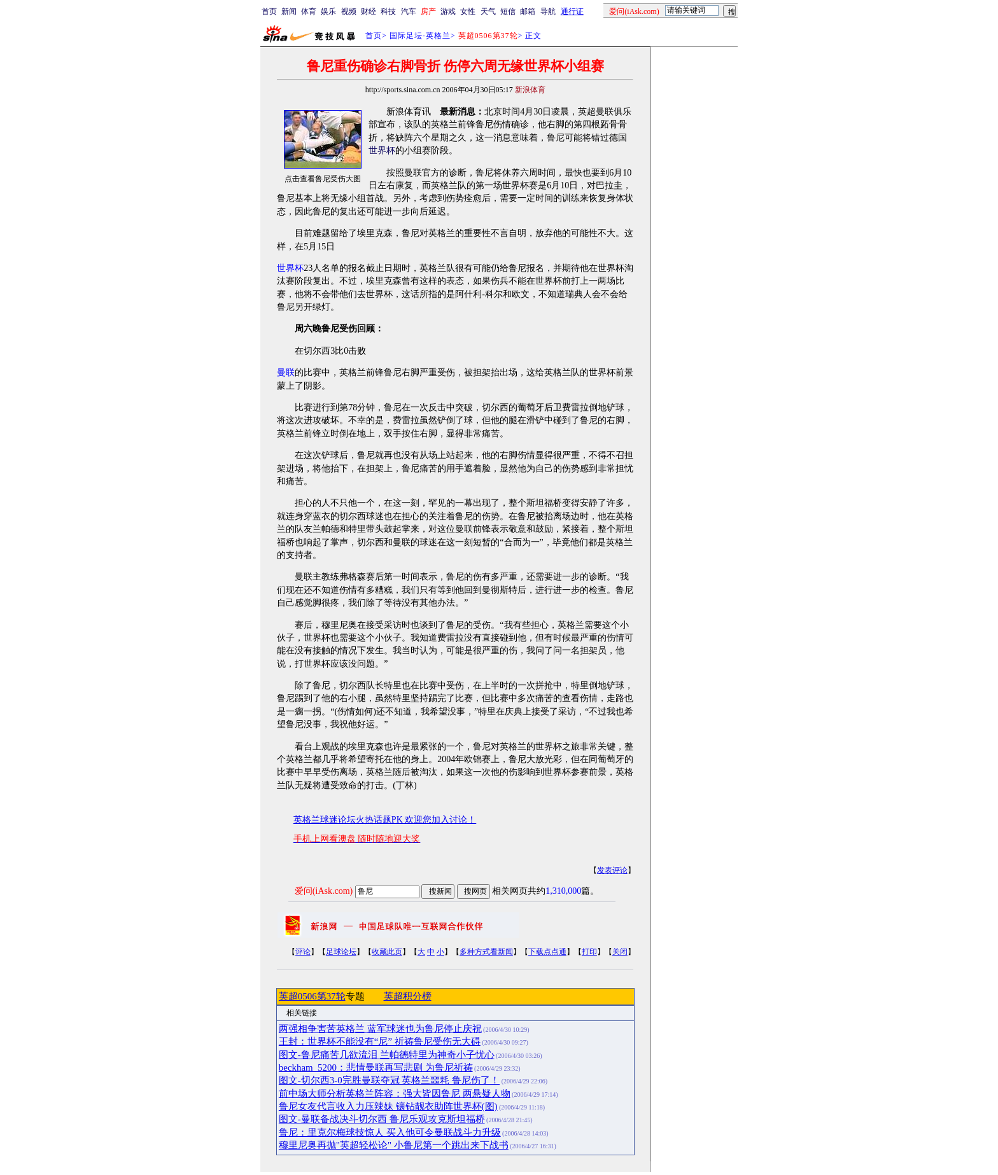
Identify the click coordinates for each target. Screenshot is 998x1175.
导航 (548, 11)
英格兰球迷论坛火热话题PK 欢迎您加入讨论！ (384, 819)
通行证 (572, 11)
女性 (467, 11)
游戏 (448, 11)
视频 (348, 11)
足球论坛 (341, 951)
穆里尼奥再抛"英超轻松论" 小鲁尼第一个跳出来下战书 (394, 1145)
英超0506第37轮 (312, 996)
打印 (589, 951)
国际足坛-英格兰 (420, 35)
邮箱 (527, 11)
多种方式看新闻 (486, 951)
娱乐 (328, 11)
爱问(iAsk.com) (324, 891)
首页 (269, 11)
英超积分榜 (408, 996)
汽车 (408, 11)
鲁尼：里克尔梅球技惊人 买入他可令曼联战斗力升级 (390, 1132)
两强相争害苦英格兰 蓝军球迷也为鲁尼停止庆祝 (380, 1029)
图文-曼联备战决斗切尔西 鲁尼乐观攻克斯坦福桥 (382, 1119)
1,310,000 (563, 891)
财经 (368, 11)
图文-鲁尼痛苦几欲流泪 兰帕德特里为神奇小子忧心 (387, 1055)
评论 (303, 951)
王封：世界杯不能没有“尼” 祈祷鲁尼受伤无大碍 (380, 1041)
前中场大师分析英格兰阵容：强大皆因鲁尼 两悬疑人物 (394, 1093)
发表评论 (612, 870)
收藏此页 (387, 951)
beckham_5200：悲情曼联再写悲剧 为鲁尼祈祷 (376, 1067)
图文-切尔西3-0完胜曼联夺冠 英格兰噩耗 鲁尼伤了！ (389, 1080)
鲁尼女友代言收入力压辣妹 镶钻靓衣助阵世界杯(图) (388, 1106)
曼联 (286, 372)
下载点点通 (547, 951)
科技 (388, 11)
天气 (488, 11)
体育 (308, 11)
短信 (508, 11)
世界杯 (382, 150)
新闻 (289, 11)
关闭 (620, 951)
